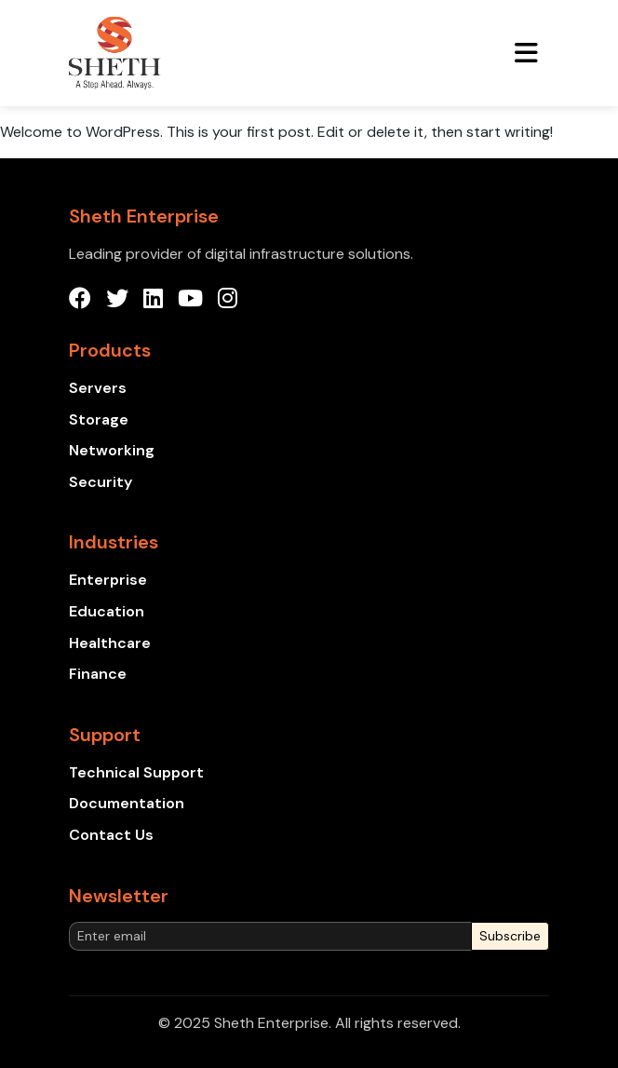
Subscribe (510, 935)
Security (100, 482)
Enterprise (108, 579)
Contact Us (111, 835)
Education (106, 611)
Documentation (126, 803)
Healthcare (110, 643)
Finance (98, 673)
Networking (111, 450)
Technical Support (136, 772)
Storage (98, 419)
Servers (98, 388)
